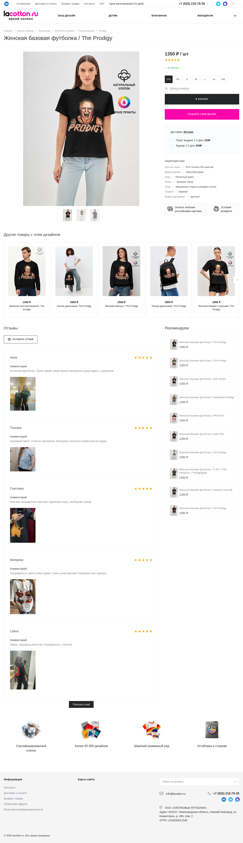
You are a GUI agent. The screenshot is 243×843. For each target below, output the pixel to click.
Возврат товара (70, 3)
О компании (23, 3)
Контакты (89, 3)
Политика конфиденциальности (23, 809)
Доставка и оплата (46, 3)
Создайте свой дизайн (202, 114)
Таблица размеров (179, 88)
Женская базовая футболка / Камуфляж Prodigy (206, 397)
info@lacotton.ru (175, 793)
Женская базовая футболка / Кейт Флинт (202, 378)
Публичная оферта (15, 804)
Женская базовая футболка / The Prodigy (202, 342)
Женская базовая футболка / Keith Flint (201, 434)
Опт (102, 3)
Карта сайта (86, 779)
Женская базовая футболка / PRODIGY (201, 415)
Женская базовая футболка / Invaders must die (205, 489)
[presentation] (237, 280)
